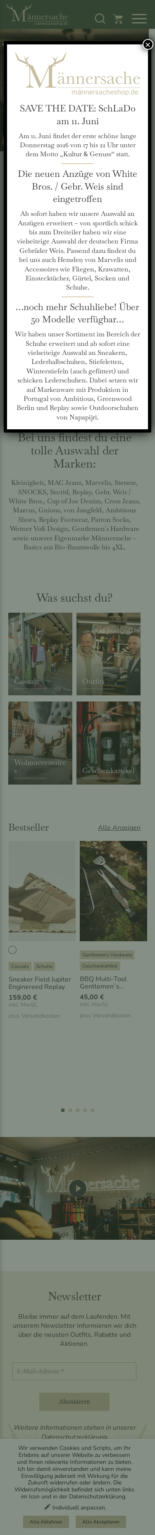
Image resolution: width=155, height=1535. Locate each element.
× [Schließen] (148, 44)
